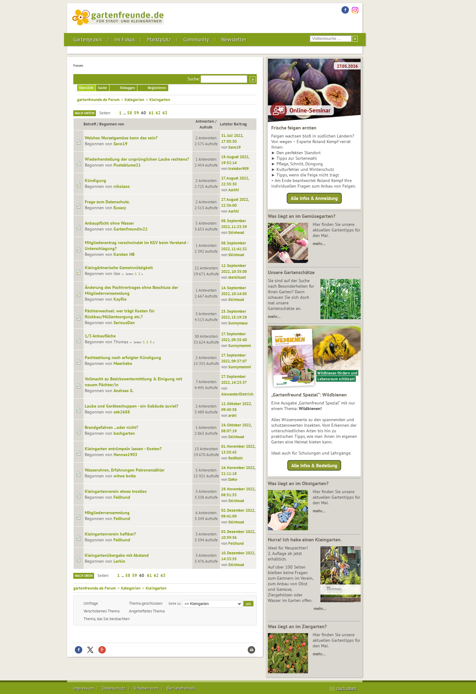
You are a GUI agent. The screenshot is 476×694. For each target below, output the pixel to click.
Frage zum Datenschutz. (107, 202)
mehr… (319, 243)
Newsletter (234, 39)
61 (151, 113)
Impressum (83, 688)
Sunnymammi (239, 345)
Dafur (233, 479)
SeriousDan (124, 322)
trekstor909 (238, 168)
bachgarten (124, 433)
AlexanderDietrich (237, 393)
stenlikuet (237, 277)
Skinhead (236, 232)
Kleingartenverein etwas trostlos (116, 491)
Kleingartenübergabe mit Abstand (117, 555)
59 (136, 113)
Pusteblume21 (127, 165)
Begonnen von (111, 124)
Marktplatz (159, 39)
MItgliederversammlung (107, 512)
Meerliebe (123, 363)
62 (158, 113)
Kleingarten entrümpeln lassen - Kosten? (123, 448)
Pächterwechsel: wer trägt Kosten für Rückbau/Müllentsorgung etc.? (120, 313)
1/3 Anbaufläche (100, 336)
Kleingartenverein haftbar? (110, 534)
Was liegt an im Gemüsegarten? (301, 216)
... (125, 113)
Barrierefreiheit (181, 688)
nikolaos (122, 186)
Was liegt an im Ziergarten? (297, 626)
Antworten (204, 121)
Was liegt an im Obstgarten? (298, 483)
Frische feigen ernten (293, 128)
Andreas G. (124, 390)
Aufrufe (205, 127)
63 (164, 113)
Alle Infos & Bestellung (314, 465)
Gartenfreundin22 (131, 229)
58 (129, 113)
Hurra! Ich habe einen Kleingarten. (305, 539)
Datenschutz (113, 688)
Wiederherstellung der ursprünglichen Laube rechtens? (137, 159)
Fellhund (122, 497)
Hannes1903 (125, 454)
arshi (232, 415)
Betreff (90, 124)
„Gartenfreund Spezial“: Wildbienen (309, 394)
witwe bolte (125, 476)
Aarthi (233, 189)
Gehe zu (175, 603)
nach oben (346, 688)
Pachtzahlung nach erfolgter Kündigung (123, 357)
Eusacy (120, 207)
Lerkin (119, 561)
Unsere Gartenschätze (291, 272)
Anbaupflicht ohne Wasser (109, 223)
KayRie (120, 299)
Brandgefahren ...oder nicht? (111, 427)
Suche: (193, 79)
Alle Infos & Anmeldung (314, 198)
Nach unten (84, 113)
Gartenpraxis (87, 39)
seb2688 (122, 412)
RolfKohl (235, 457)
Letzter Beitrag (236, 124)
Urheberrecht (146, 688)
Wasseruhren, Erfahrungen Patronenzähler (125, 470)
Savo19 (120, 143)
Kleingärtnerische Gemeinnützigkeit (119, 267)
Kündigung (95, 180)
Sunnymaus (237, 322)
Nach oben (83, 575)
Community (196, 39)
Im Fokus (124, 39)
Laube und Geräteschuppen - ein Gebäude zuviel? (131, 406)
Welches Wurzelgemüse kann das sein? (121, 138)
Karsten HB (124, 254)
